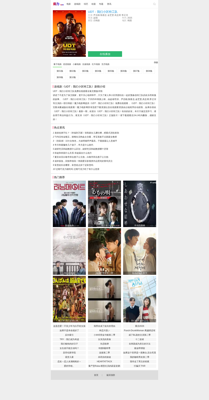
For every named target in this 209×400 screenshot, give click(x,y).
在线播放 (105, 54)
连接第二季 (104, 352)
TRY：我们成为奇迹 (69, 339)
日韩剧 (96, 20)
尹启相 (96, 15)
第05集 (111, 71)
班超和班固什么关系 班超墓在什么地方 (73, 153)
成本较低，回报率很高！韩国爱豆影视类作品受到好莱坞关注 (84, 161)
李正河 (125, 15)
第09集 (60, 77)
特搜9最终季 (105, 348)
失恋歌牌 (104, 344)
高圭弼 (117, 15)
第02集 (72, 71)
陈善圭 (103, 15)
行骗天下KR (139, 366)
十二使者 (139, 339)
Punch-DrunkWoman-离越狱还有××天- (139, 330)
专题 (101, 4)
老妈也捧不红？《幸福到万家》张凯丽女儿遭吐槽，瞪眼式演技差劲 (87, 133)
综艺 (86, 4)
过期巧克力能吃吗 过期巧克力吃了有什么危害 (77, 169)
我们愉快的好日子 (139, 321)
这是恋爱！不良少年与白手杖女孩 (69, 326)
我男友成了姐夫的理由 (104, 326)
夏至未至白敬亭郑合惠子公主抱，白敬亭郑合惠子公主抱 (81, 157)
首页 (96, 375)
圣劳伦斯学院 (69, 352)
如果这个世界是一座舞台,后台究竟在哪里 (139, 352)
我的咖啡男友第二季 (139, 357)
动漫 (93, 4)
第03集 (85, 71)
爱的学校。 (69, 366)
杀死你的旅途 (104, 357)
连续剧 (77, 4)
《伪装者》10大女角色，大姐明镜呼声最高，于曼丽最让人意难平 (86, 141)
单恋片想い (104, 330)
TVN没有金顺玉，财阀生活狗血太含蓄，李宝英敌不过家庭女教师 (86, 137)
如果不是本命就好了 (69, 330)
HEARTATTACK (104, 361)
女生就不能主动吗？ (69, 348)
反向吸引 (69, 335)
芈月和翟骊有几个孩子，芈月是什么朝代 (74, 145)
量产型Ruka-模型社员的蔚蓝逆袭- (104, 366)
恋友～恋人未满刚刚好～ (69, 361)
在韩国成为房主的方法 (139, 344)
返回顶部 (110, 375)
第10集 (72, 77)
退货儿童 (69, 357)
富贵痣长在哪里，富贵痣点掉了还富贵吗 (74, 165)
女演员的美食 (104, 339)
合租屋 (104, 321)
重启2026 (139, 326)
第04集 (98, 71)
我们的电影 (69, 273)
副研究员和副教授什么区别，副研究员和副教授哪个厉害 (81, 149)
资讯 (109, 4)
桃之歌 (104, 225)
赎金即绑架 (139, 348)
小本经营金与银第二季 (104, 335)
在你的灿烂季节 (139, 273)
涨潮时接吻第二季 (104, 273)
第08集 (149, 71)
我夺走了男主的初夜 (139, 361)
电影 (69, 4)
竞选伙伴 (69, 225)
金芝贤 (110, 15)
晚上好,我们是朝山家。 (69, 321)
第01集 (60, 71)
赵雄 (95, 18)
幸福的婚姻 (139, 225)
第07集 (136, 71)
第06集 (123, 71)
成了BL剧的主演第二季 (140, 335)
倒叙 (156, 63)
